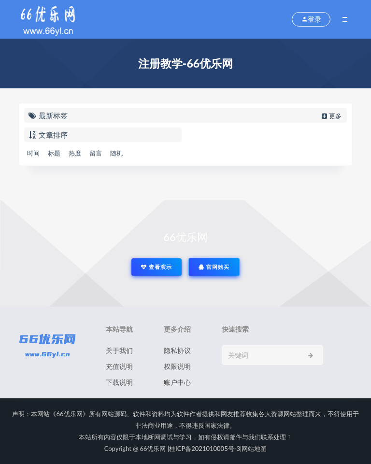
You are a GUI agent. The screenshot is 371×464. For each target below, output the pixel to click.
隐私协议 (177, 350)
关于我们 (119, 350)
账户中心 (177, 382)
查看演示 (156, 267)
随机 (116, 153)
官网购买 (214, 267)
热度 (75, 153)
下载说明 (119, 382)
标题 (54, 153)
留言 (95, 153)
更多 (331, 116)
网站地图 (254, 448)
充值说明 (119, 366)
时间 (33, 153)
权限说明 (177, 366)
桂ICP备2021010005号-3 (204, 448)
